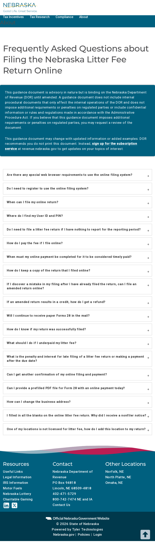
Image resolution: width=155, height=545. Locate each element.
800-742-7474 (64, 499)
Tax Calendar (78, 7)
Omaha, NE (114, 483)
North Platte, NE (118, 477)
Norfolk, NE (114, 472)
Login (97, 534)
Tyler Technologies (87, 529)
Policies (84, 534)
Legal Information (17, 477)
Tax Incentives (13, 17)
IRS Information (15, 483)
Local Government (49, 7)
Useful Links (13, 472)
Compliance (64, 17)
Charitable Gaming (131, 7)
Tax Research (40, 17)
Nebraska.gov (63, 534)
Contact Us (61, 505)
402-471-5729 (64, 494)
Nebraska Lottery (17, 494)
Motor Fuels (103, 7)
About (83, 17)
